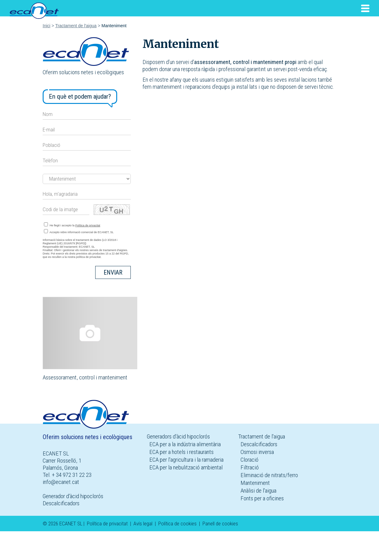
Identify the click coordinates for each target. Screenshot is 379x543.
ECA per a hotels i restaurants (181, 451)
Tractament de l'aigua (76, 25)
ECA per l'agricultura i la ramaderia (186, 459)
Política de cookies (177, 523)
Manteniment (255, 482)
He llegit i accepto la (72, 224)
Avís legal (143, 523)
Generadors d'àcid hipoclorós (178, 436)
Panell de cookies (220, 523)
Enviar (113, 272)
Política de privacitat (87, 225)
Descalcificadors (61, 503)
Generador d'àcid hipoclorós (73, 496)
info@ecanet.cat (61, 481)
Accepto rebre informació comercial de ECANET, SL (79, 231)
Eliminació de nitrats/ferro (269, 475)
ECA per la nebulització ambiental (186, 467)
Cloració (249, 459)
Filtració (250, 467)
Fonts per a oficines (262, 498)
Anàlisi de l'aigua (258, 490)
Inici (46, 25)
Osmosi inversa (257, 451)
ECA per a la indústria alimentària (185, 444)
